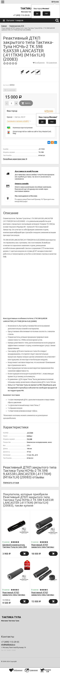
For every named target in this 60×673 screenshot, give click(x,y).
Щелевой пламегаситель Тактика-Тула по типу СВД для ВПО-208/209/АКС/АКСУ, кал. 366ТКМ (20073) (15, 548)
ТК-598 (29, 439)
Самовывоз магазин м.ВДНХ (18, 121)
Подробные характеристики (14, 159)
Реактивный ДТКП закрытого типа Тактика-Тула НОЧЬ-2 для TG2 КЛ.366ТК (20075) (42, 595)
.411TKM (30, 433)
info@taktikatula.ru (8, 645)
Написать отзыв (11, 482)
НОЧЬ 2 (29, 436)
